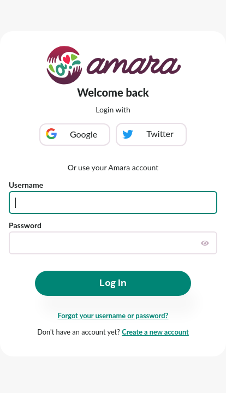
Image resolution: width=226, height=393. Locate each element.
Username (26, 184)
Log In (113, 282)
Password (25, 225)
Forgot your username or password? (113, 315)
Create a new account (155, 331)
